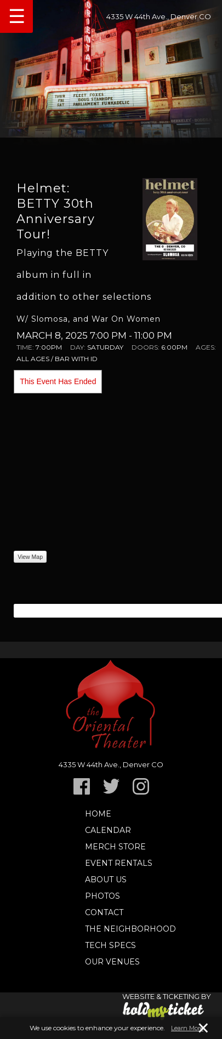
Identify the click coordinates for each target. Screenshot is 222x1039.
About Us (106, 879)
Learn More (187, 1028)
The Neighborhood (130, 929)
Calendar (108, 830)
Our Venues (112, 962)
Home (98, 814)
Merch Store (115, 847)
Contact (104, 912)
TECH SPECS (110, 945)
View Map (30, 556)
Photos (102, 896)
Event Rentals (118, 863)
